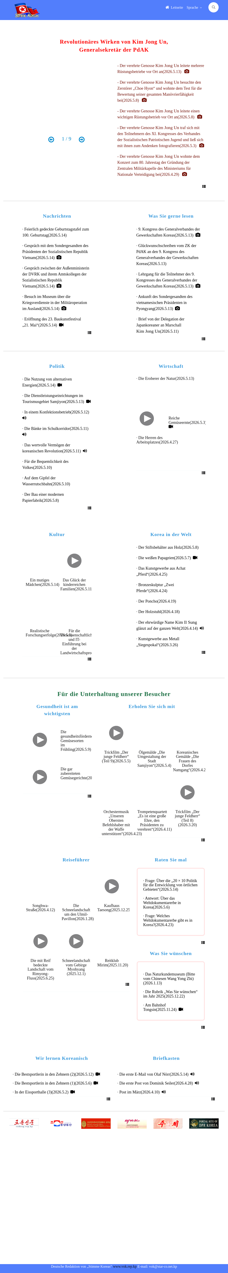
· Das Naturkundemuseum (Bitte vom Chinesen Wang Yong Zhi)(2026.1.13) (169, 978)
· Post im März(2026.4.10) (141, 1092)
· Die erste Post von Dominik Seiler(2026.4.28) (158, 1083)
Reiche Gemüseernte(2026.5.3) (188, 422)
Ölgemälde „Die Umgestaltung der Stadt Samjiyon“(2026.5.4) (155, 759)
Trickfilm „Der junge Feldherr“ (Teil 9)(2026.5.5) (116, 756)
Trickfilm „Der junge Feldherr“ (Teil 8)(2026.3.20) (187, 818)
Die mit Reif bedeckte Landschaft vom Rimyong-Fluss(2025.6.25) (40, 969)
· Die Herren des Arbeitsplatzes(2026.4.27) (158, 439)
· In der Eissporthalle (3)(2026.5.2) (44, 1092)
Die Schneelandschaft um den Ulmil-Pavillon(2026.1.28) (79, 912)
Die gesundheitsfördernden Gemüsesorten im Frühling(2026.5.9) (79, 741)
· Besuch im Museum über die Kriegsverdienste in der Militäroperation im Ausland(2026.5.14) (54, 302)
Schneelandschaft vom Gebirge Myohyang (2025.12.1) (76, 967)
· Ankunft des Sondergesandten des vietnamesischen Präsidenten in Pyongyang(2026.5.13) (164, 302)
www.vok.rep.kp (125, 1266)
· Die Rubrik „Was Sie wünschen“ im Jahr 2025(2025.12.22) (170, 994)
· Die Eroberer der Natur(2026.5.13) (166, 378)
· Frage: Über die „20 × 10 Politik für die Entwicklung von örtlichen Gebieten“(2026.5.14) (170, 885)
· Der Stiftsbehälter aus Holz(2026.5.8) (168, 547)
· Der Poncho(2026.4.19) (157, 601)
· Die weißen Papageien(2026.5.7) (166, 558)
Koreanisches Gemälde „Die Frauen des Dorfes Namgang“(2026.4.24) (192, 761)
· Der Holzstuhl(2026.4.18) (158, 611)
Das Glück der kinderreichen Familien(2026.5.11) (76, 584)
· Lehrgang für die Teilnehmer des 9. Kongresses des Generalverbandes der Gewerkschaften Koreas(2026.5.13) (168, 280)
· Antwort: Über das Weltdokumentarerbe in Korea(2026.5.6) (162, 902)
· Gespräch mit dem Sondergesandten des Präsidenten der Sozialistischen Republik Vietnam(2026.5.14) (55, 251)
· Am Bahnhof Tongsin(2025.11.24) (163, 1007)
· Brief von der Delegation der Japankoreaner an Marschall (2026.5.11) (160, 325)
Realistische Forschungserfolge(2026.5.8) (49, 633)
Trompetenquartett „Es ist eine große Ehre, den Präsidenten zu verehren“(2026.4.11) (155, 821)
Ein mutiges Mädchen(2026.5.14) (42, 582)
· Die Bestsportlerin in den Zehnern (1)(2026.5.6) (55, 1083)
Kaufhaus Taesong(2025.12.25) (114, 907)
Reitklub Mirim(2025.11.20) (113, 962)
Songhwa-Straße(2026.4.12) (41, 907)
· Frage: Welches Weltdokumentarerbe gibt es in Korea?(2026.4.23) (167, 920)
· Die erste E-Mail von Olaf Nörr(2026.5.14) (156, 1074)
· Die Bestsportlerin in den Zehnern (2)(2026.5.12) (56, 1074)
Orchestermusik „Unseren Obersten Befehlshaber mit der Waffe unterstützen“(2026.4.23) (123, 823)
